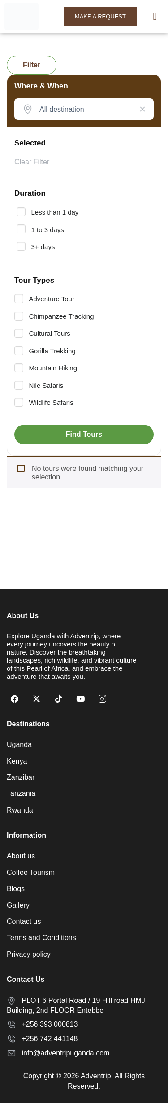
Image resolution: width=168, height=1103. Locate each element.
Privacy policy (29, 954)
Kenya (17, 761)
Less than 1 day (54, 212)
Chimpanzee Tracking (61, 316)
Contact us (24, 921)
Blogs (16, 888)
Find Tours (84, 434)
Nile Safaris (46, 385)
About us (21, 856)
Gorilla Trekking (52, 351)
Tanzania (21, 793)
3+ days (43, 246)
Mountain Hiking (53, 368)
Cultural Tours (49, 333)
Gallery (18, 905)
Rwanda (20, 810)
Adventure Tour (51, 299)
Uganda (19, 744)
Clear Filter (31, 162)
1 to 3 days (47, 229)
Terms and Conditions (41, 937)
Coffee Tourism (31, 872)
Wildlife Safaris (51, 402)
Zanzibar (20, 777)
